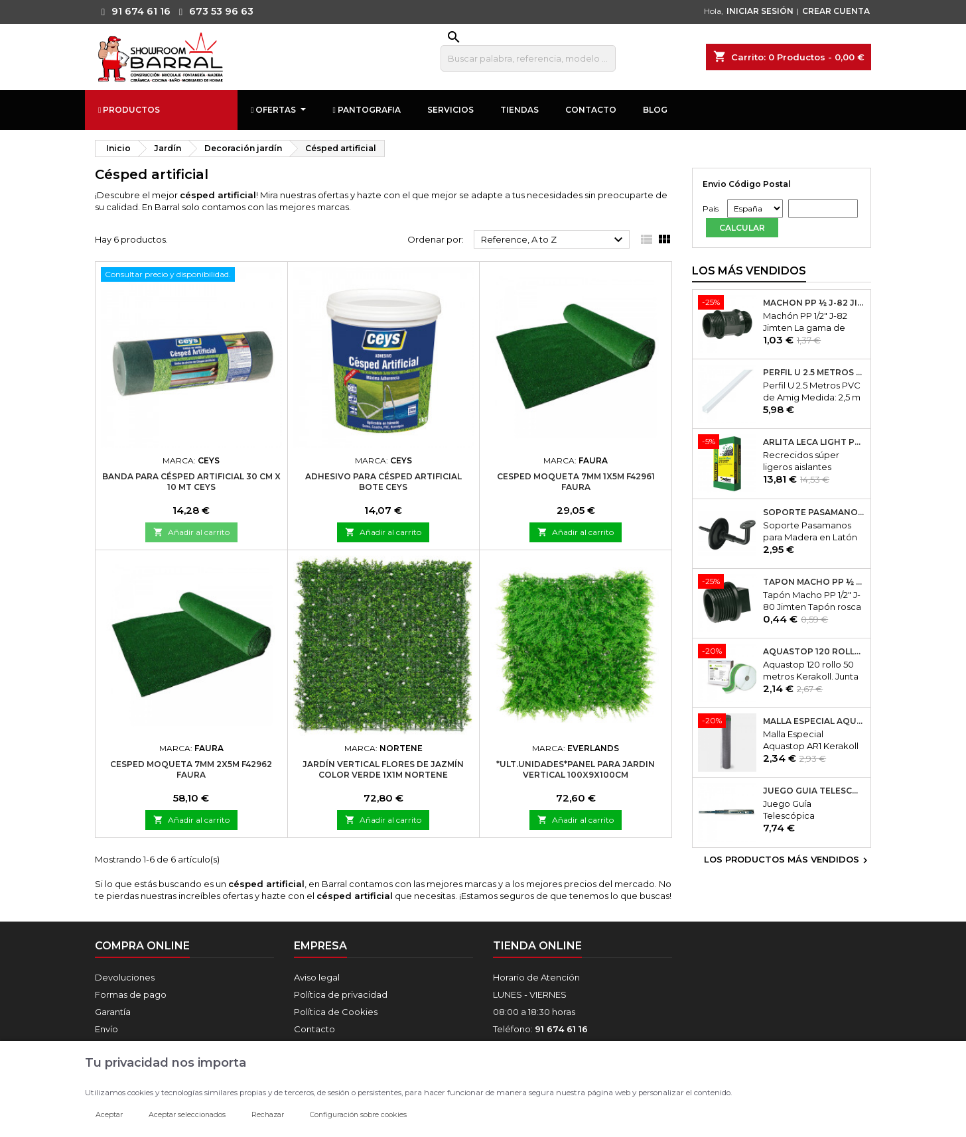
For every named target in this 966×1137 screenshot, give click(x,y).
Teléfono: (540, 1029)
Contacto (314, 1029)
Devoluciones (125, 977)
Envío (106, 1029)
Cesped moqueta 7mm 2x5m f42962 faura (191, 769)
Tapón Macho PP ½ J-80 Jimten (814, 582)
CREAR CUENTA (836, 11)
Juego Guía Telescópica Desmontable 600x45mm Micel (814, 791)
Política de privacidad (340, 994)
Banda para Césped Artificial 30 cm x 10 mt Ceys (191, 481)
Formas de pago (131, 994)
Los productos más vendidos (787, 861)
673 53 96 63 (212, 11)
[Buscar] (528, 58)
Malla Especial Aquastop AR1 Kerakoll (814, 721)
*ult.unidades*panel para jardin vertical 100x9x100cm (575, 769)
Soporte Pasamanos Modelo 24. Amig (814, 512)
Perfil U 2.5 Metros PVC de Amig (814, 373)
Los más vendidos (749, 271)
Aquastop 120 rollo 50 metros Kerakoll (814, 652)
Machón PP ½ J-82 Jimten (814, 303)
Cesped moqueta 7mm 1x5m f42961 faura (576, 481)
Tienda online (537, 945)
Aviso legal (317, 977)
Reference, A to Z (553, 240)
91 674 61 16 (133, 11)
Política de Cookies (336, 1011)
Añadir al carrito (191, 532)
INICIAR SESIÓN (760, 11)
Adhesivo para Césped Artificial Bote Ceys (383, 481)
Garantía (113, 1011)
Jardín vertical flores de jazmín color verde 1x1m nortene (383, 769)
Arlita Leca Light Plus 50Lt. (814, 442)
